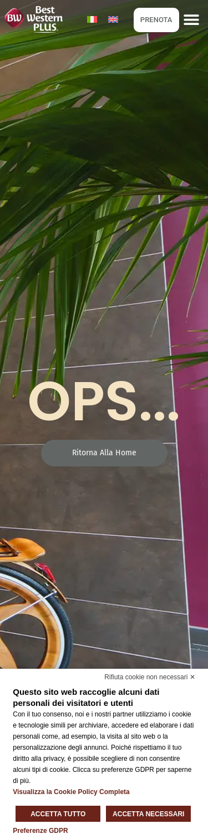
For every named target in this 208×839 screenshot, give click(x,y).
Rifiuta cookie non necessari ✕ (149, 677)
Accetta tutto (58, 814)
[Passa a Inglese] (113, 19)
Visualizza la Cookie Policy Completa (71, 792)
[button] (191, 19)
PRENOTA (156, 20)
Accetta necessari (148, 814)
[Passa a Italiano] (92, 19)
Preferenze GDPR (40, 831)
